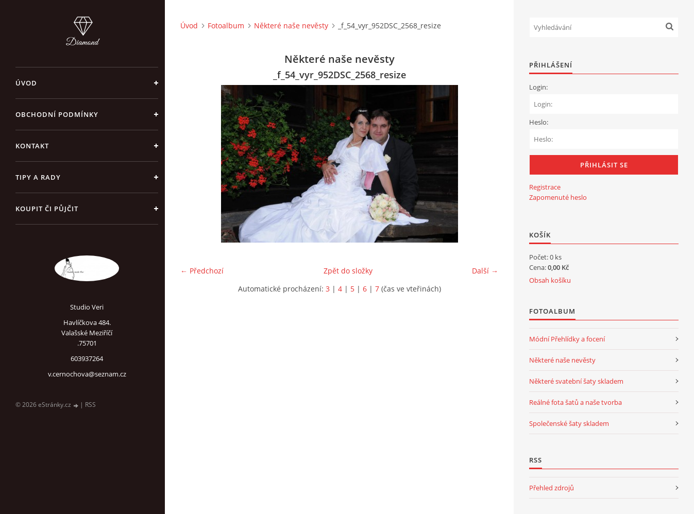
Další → (485, 271)
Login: (538, 87)
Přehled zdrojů (551, 487)
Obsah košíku (550, 280)
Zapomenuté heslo (558, 197)
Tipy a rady (38, 177)
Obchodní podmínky (56, 114)
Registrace (545, 187)
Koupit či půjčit (46, 208)
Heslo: (538, 122)
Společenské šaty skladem (569, 423)
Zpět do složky (348, 271)
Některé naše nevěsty (291, 25)
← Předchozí (202, 271)
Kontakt (32, 145)
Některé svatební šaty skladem (576, 381)
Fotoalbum (226, 25)
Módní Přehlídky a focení (567, 339)
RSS (90, 404)
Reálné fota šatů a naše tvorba (575, 402)
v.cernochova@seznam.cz (87, 374)
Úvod (26, 83)
